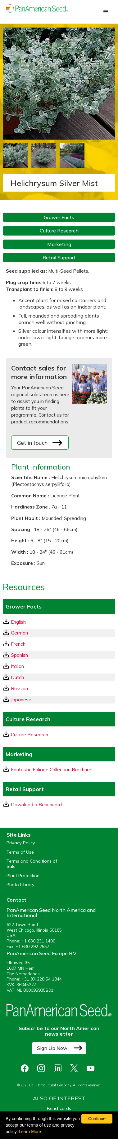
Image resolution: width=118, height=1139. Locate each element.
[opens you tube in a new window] (92, 1068)
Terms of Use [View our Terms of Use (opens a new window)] (20, 852)
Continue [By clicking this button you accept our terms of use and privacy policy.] (97, 1118)
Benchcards (59, 1108)
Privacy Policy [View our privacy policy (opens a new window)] (21, 843)
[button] (106, 11)
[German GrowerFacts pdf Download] (59, 633)
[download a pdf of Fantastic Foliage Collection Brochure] (59, 769)
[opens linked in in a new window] (59, 1068)
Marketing (59, 244)
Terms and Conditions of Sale (32, 864)
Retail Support (59, 257)
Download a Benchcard (32, 804)
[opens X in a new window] (75, 1068)
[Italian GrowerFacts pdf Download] (59, 666)
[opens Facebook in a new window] (26, 1068)
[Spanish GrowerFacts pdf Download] (59, 655)
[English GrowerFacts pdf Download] (59, 622)
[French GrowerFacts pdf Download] (59, 644)
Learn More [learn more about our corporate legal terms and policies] (30, 1131)
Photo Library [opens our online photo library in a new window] (20, 884)
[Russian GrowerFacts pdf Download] (59, 688)
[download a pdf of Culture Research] (59, 734)
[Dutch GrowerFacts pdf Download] (59, 677)
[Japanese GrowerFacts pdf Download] (59, 700)
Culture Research (59, 230)
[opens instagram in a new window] (42, 1068)
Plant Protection (23, 875)
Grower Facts (59, 217)
